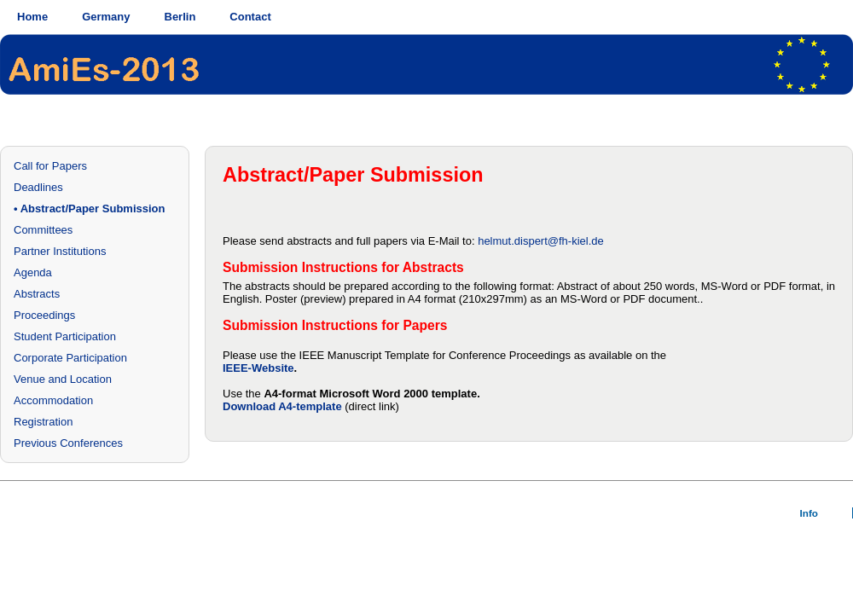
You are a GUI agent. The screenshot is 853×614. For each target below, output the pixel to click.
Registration (43, 421)
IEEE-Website (258, 368)
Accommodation (53, 400)
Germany (106, 16)
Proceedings (44, 315)
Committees (43, 229)
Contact (249, 16)
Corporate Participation (70, 357)
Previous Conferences (68, 443)
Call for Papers (50, 165)
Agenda (33, 272)
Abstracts (37, 293)
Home (32, 16)
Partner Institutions (60, 251)
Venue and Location (63, 379)
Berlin (180, 16)
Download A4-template (282, 406)
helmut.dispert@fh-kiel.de (541, 241)
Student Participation (65, 336)
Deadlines (38, 187)
